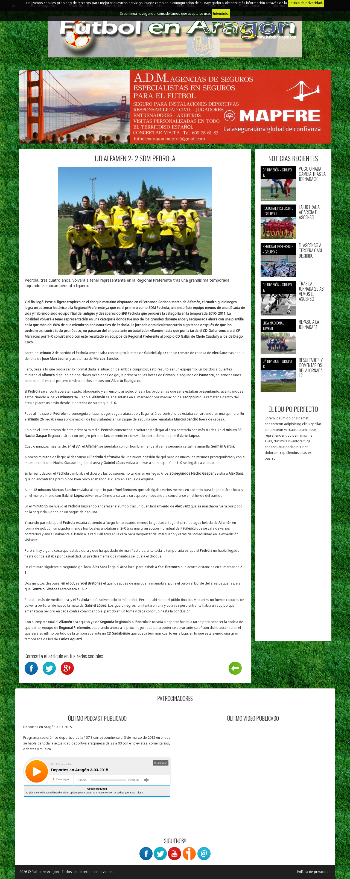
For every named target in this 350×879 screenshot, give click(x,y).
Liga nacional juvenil (273, 325)
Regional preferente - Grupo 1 (278, 210)
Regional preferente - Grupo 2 (278, 249)
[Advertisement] (293, 554)
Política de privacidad (314, 871)
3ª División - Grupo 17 (277, 172)
